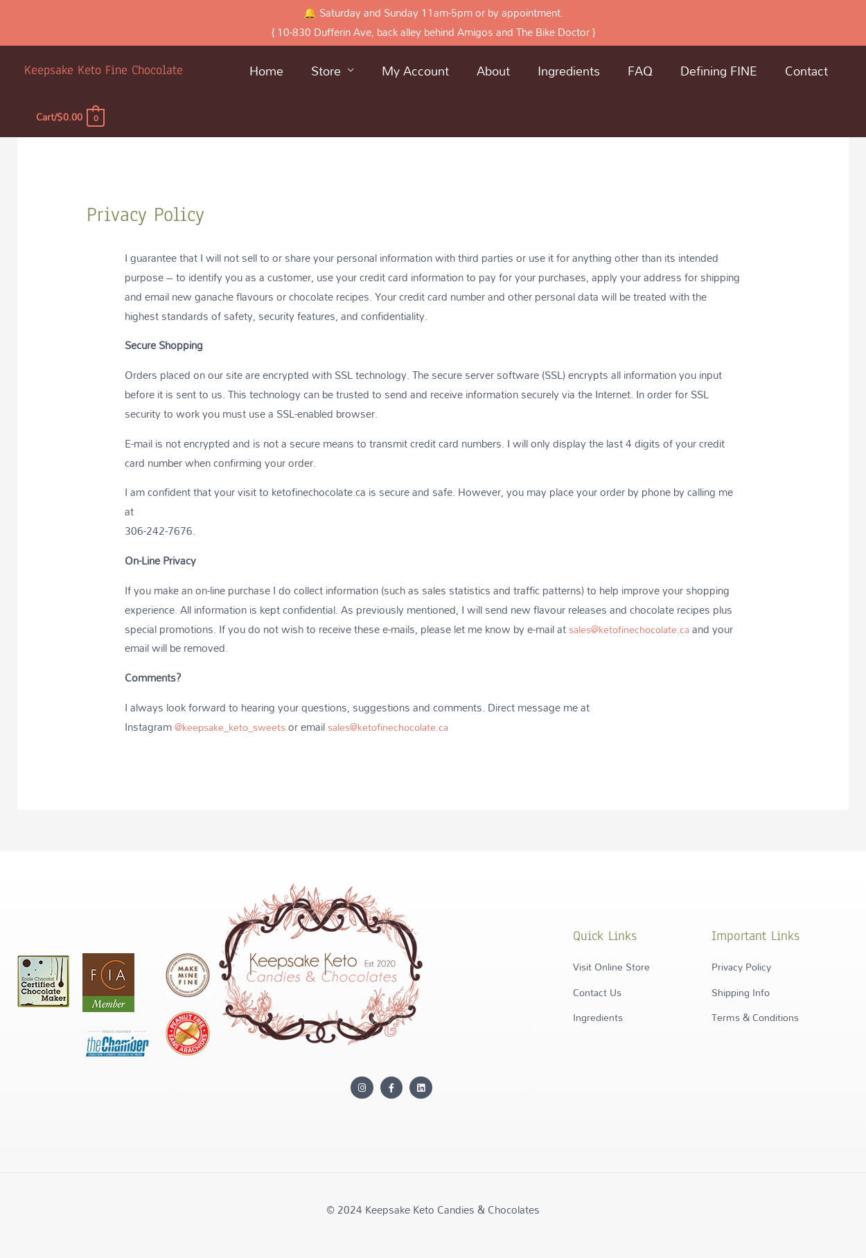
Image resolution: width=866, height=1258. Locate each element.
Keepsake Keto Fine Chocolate (107, 70)
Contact (806, 70)
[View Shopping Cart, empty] (72, 116)
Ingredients (569, 70)
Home (266, 70)
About (493, 70)
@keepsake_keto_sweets (233, 726)
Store (326, 70)
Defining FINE (718, 70)
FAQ (640, 70)
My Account (415, 70)
